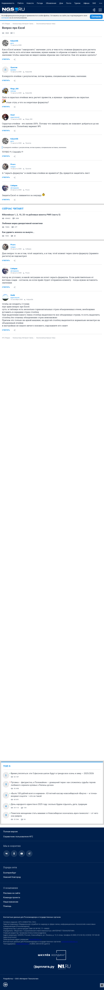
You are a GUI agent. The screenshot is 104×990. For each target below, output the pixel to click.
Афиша (86, 3)
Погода (40, 3)
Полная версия (10, 831)
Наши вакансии (10, 902)
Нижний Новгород (12, 877)
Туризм (77, 3)
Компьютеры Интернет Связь (23, 24)
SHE (94, 3)
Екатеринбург (9, 873)
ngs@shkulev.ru (35, 939)
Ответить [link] (6, 59)
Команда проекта (11, 897)
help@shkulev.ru (22, 944)
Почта (68, 3)
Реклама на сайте (11, 893)
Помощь (7, 906)
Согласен (96, 16)
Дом (61, 3)
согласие (5, 18)
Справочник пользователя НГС (18, 836)
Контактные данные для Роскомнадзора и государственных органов (32, 917)
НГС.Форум (6, 24)
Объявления (51, 3)
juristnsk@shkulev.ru (69, 942)
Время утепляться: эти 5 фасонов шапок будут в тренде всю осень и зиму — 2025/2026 (52, 773)
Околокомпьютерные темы (45, 24)
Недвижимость (8, 3)
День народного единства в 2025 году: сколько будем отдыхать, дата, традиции (49, 804)
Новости (30, 3)
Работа (20, 3)
